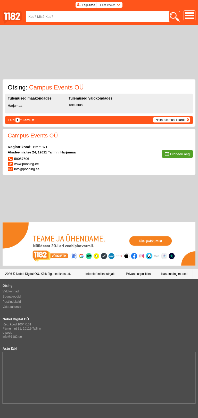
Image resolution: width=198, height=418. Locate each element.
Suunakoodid (12, 296)
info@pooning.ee (27, 169)
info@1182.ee (12, 337)
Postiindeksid (12, 302)
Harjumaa (15, 106)
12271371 (39, 147)
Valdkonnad (11, 291)
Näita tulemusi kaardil (170, 120)
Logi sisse (88, 4)
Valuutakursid (12, 307)
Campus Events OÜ (33, 135)
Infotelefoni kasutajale (100, 274)
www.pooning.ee (26, 164)
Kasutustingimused (174, 274)
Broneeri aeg (180, 154)
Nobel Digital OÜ (27, 274)
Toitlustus (75, 105)
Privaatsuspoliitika (138, 274)
